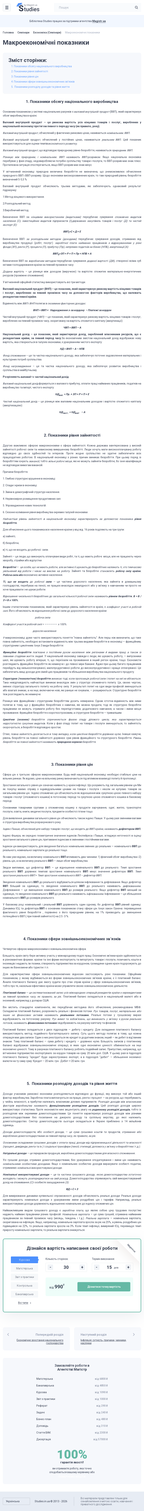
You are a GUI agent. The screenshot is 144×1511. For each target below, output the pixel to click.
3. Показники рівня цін (24, 76)
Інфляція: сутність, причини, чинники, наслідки (103, 1342)
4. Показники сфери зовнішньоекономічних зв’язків (43, 81)
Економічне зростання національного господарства (40, 1342)
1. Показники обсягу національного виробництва (41, 66)
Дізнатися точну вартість (104, 1286)
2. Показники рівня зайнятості (29, 71)
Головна (8, 32)
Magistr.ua (99, 21)
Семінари (23, 32)
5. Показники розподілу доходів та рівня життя (40, 86)
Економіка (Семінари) (47, 32)
